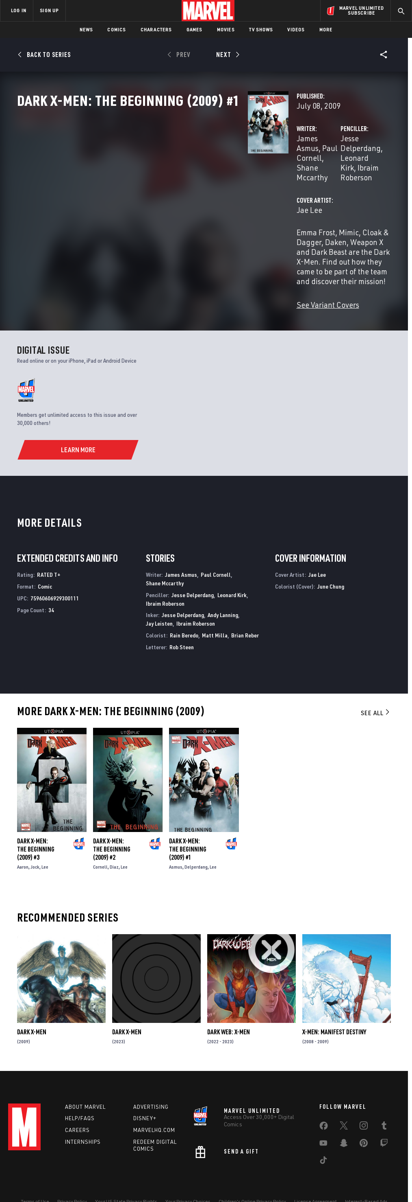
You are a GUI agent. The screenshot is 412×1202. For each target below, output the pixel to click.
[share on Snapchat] (344, 1122)
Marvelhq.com (154, 1107)
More (326, 29)
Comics (116, 29)
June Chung (330, 563)
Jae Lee (147, 216)
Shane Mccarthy (165, 560)
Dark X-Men (31, 1009)
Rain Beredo (184, 612)
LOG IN (18, 10)
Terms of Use (35, 1179)
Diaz (114, 844)
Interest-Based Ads (366, 1179)
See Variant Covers (166, 282)
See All (376, 690)
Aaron (22, 844)
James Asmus (157, 174)
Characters (156, 29)
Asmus (175, 844)
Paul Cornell (204, 174)
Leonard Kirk (344, 174)
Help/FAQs (80, 1096)
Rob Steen (181, 624)
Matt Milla (215, 612)
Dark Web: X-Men (228, 1009)
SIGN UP (49, 10)
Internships (83, 1119)
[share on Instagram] (364, 1104)
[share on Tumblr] (384, 1104)
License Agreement (315, 1179)
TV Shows (261, 29)
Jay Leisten (159, 600)
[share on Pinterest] (364, 1122)
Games (194, 29)
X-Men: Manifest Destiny (334, 1009)
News (86, 29)
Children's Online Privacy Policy (252, 1179)
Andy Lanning (223, 592)
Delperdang (196, 844)
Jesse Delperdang (290, 174)
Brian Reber (245, 612)
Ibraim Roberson (287, 183)
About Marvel (85, 1084)
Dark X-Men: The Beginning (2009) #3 (35, 826)
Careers (77, 1107)
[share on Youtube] (323, 1122)
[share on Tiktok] (323, 1139)
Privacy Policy (72, 1179)
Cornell (100, 844)
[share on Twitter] (344, 1104)
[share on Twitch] (384, 1122)
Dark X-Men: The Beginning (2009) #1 (187, 826)
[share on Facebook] (323, 1105)
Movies (225, 29)
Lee (44, 844)
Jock (34, 844)
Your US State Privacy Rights (126, 1179)
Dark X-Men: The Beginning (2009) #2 (111, 826)
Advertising (151, 1084)
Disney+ (144, 1096)
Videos (295, 29)
